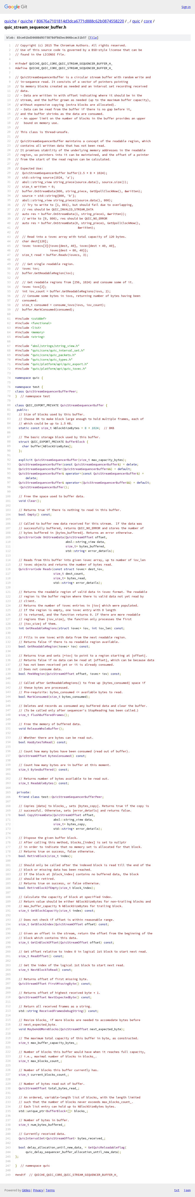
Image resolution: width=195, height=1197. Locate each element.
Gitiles (26, 1190)
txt (176, 1190)
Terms (50, 1190)
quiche (10, 21)
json (187, 1190)
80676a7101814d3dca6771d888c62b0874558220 (80, 21)
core (148, 21)
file (93, 37)
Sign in (186, 7)
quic (136, 21)
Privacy (38, 1190)
